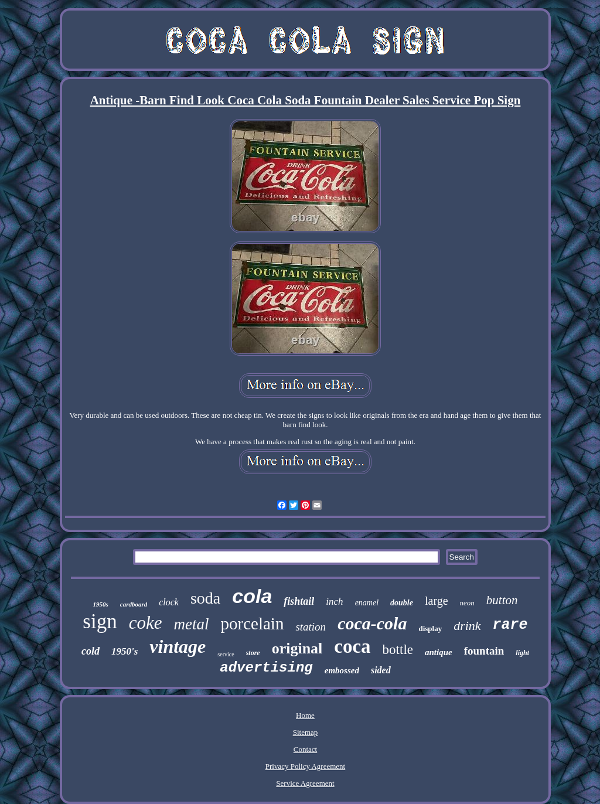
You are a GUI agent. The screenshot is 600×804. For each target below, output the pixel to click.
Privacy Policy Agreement (305, 766)
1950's (124, 651)
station (310, 627)
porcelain (252, 623)
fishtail (299, 601)
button (502, 600)
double (401, 602)
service (225, 654)
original (297, 648)
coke (145, 622)
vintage (177, 646)
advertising (266, 668)
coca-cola (372, 623)
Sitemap (305, 732)
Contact (305, 749)
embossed (342, 670)
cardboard (133, 604)
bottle (398, 649)
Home (305, 715)
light (522, 653)
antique (438, 652)
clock (169, 602)
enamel (367, 602)
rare (510, 624)
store (253, 653)
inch (334, 601)
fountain (484, 651)
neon (467, 602)
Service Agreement (305, 783)
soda (205, 598)
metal (191, 624)
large (436, 600)
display (430, 628)
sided (381, 670)
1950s (100, 604)
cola (252, 596)
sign (100, 621)
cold (90, 651)
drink (467, 625)
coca (352, 646)
